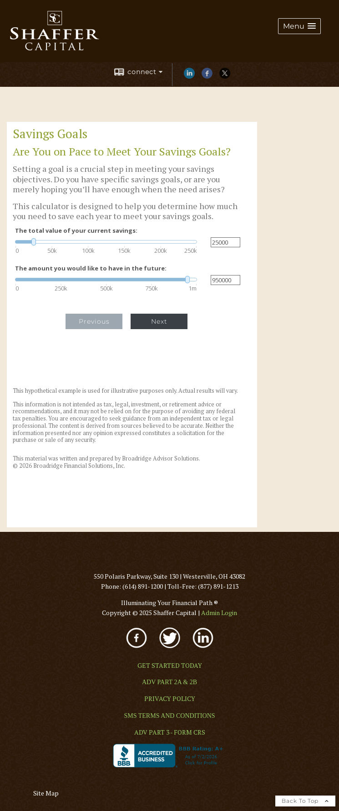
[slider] (106, 242)
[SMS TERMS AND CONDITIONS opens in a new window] (169, 715)
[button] (299, 26)
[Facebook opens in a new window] (207, 76)
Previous (94, 321)
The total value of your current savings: (76, 231)
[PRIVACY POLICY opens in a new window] (169, 698)
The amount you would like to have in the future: (91, 268)
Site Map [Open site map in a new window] (46, 793)
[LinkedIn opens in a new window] (189, 76)
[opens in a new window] (137, 649)
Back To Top (305, 800)
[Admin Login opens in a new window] (219, 612)
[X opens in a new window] (224, 76)
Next (159, 321)
